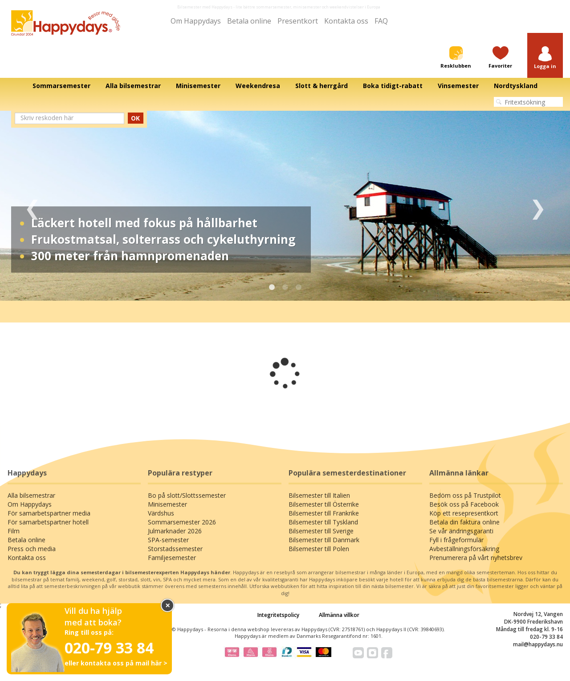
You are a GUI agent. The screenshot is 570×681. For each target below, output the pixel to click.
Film (14, 531)
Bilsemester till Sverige (321, 531)
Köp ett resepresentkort (463, 513)
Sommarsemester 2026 (182, 522)
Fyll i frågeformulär (456, 540)
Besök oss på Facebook (464, 504)
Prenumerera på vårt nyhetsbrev (475, 557)
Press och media (32, 548)
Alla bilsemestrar (31, 495)
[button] (545, 58)
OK (135, 118)
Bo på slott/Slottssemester (187, 495)
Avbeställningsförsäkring (464, 548)
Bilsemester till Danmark (324, 540)
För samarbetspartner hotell (48, 522)
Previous (32, 206)
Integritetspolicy (278, 615)
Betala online (249, 21)
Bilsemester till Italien (319, 495)
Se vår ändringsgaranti (461, 531)
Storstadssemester (175, 548)
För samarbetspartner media (49, 513)
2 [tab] (285, 287)
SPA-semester (168, 540)
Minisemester (167, 504)
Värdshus (161, 513)
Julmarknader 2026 (175, 531)
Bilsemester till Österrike (324, 504)
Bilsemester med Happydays (204, 7)
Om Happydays (196, 21)
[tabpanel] (285, 206)
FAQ (381, 21)
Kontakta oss (346, 21)
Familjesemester (172, 557)
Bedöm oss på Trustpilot (465, 495)
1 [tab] (271, 287)
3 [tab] (298, 287)
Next (538, 206)
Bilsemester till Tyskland (323, 522)
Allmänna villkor (339, 615)
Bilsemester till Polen (319, 548)
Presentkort (297, 21)
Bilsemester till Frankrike (324, 513)
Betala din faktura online (464, 522)
